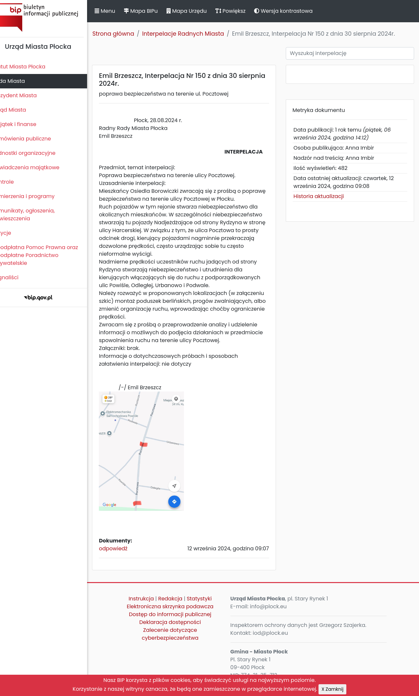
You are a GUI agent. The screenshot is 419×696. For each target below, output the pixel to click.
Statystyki (207, 602)
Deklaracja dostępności (178, 625)
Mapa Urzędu (197, 11)
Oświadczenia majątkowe (36, 167)
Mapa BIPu (152, 11)
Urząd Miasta (20, 110)
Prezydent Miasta (25, 95)
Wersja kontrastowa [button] (294, 11)
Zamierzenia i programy (34, 196)
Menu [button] (116, 11)
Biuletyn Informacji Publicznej (49, 17)
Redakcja (179, 602)
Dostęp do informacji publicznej (178, 617)
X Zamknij (332, 689)
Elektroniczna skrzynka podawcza (178, 610)
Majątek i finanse (25, 124)
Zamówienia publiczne (32, 138)
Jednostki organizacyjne (34, 153)
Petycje (12, 233)
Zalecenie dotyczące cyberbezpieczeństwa (178, 637)
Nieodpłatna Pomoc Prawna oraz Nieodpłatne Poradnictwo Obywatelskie (46, 255)
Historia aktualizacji (323, 196)
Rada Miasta (19, 81)
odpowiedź (124, 552)
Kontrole (14, 182)
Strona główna (124, 34)
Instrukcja (149, 602)
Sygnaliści (16, 277)
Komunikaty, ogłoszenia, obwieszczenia (34, 214)
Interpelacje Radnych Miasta (194, 34)
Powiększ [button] (241, 11)
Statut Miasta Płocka (29, 66)
